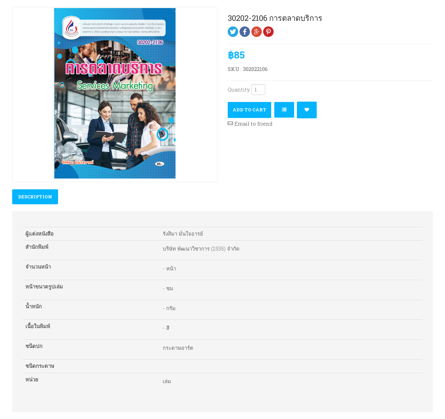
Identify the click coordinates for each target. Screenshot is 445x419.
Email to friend (250, 123)
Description (35, 196)
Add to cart (249, 109)
